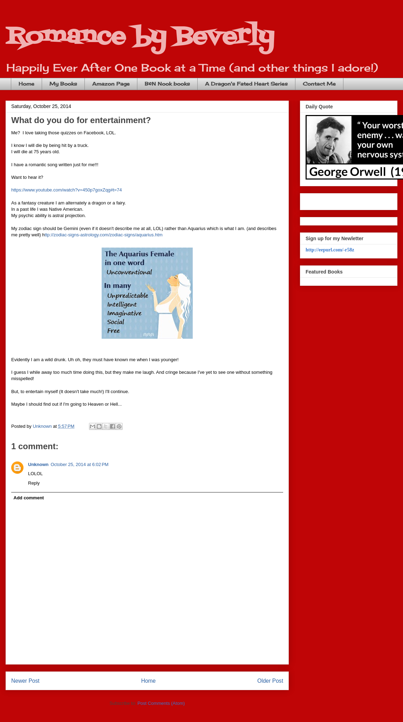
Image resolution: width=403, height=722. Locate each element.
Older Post (270, 681)
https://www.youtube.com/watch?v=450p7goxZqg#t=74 (66, 190)
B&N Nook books (167, 84)
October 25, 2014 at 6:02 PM (80, 464)
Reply (34, 483)
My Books (63, 84)
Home (26, 84)
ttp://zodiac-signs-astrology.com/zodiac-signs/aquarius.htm (103, 234)
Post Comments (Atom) (161, 703)
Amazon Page (111, 84)
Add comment (29, 497)
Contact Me (319, 84)
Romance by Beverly (140, 37)
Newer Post (25, 681)
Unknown (38, 464)
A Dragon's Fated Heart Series (246, 84)
